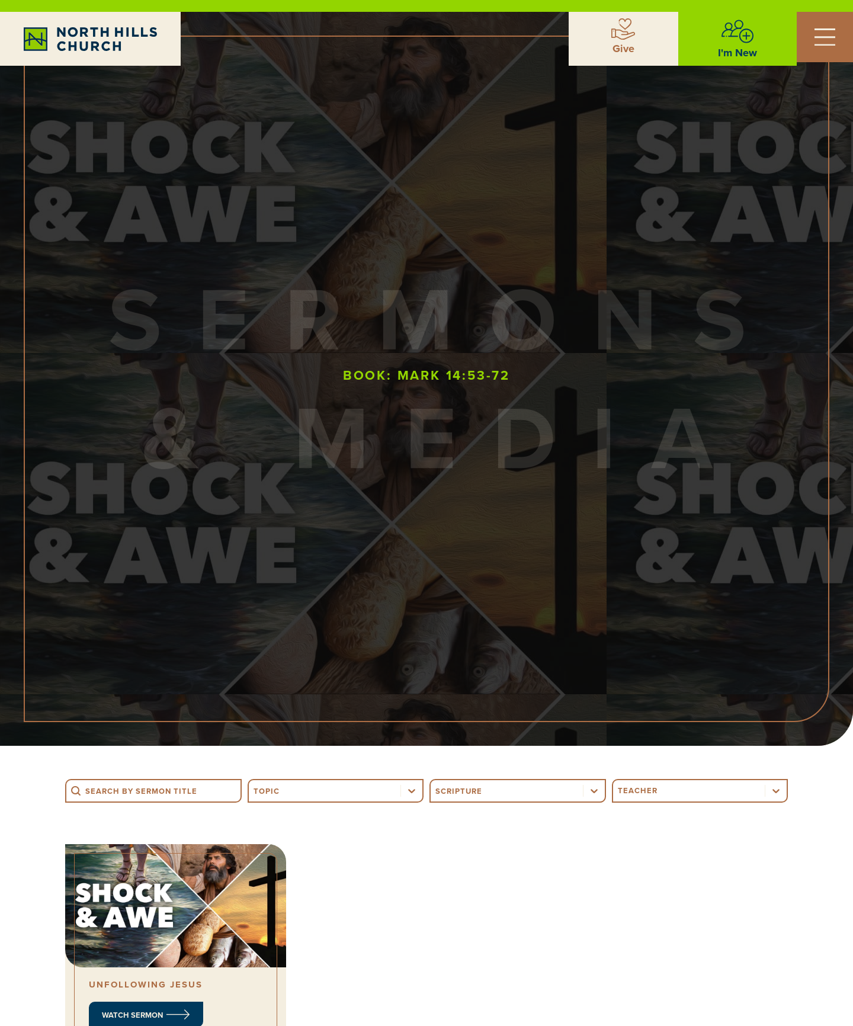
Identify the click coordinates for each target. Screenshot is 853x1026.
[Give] (623, 29)
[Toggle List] (411, 791)
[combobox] (325, 791)
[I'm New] (737, 31)
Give (623, 48)
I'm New (737, 52)
